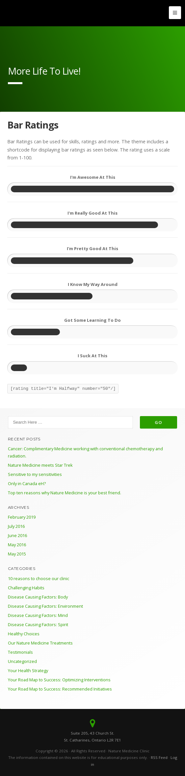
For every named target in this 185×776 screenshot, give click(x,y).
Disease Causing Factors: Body (38, 597)
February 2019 (22, 517)
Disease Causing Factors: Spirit (38, 624)
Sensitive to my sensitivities (35, 474)
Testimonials (20, 652)
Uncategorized (22, 661)
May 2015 (17, 554)
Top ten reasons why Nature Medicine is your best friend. (64, 493)
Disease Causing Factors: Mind (38, 615)
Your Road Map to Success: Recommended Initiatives (60, 689)
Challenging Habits (26, 588)
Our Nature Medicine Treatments (40, 643)
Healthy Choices (24, 634)
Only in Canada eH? (27, 483)
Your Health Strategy (28, 670)
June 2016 (17, 535)
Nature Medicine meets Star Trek (40, 465)
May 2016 (17, 545)
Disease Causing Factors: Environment (45, 606)
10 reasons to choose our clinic (38, 578)
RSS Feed (159, 757)
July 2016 (16, 526)
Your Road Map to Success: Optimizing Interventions (59, 680)
